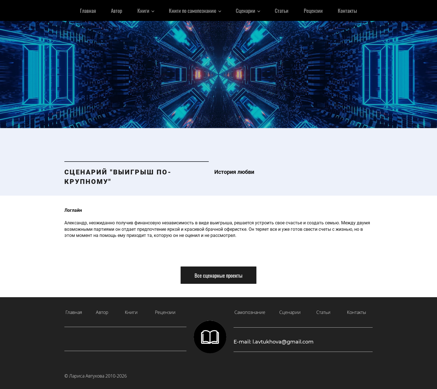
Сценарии (290, 311)
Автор (102, 311)
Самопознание (249, 311)
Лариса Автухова (86, 374)
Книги (131, 311)
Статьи (323, 311)
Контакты (356, 311)
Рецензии (165, 311)
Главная (73, 311)
